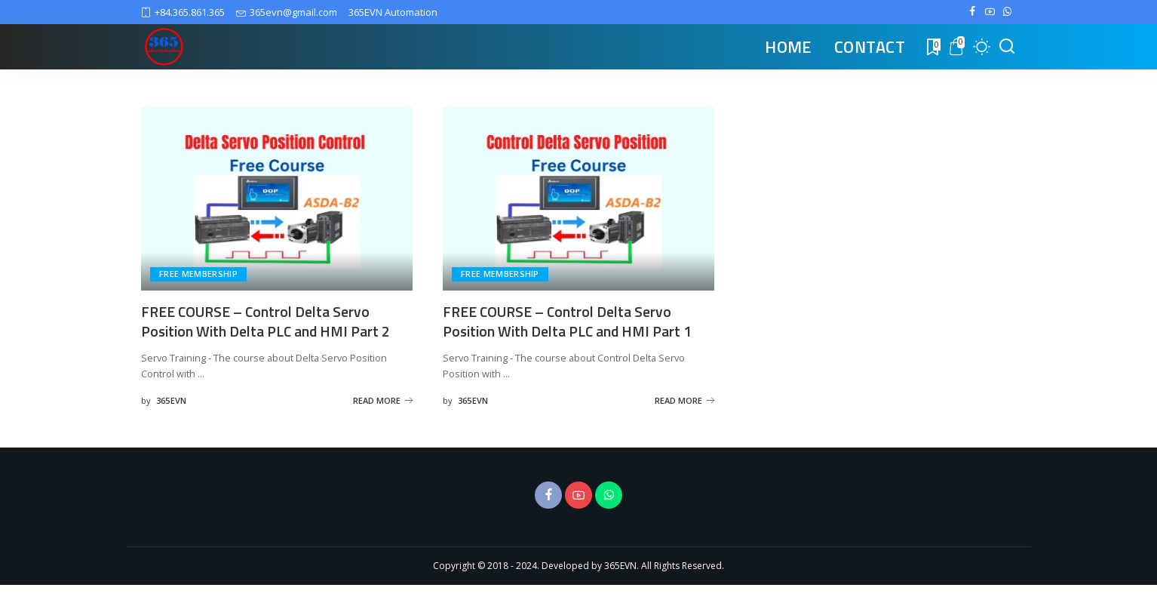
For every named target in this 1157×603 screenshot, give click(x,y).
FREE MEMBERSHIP (198, 274)
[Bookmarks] (932, 46)
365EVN (171, 417)
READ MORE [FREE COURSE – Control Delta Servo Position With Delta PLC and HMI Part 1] (684, 417)
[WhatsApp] (1007, 12)
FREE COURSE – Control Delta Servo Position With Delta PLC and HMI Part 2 (270, 321)
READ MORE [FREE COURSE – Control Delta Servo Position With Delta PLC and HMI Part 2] (383, 417)
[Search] (1007, 46)
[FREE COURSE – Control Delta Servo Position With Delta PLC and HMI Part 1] (578, 199)
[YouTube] (990, 12)
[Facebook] (972, 12)
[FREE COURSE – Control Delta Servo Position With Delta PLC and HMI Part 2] (277, 199)
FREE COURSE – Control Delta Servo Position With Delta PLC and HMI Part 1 (572, 321)
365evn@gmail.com (286, 12)
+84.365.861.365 (183, 12)
